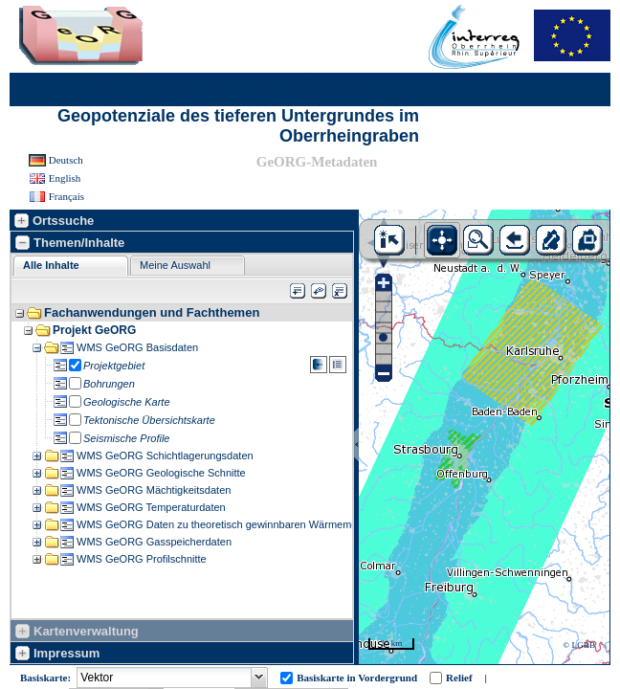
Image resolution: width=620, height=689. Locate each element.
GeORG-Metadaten (317, 161)
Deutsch (66, 160)
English (65, 178)
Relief (459, 677)
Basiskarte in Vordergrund (357, 677)
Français (66, 196)
